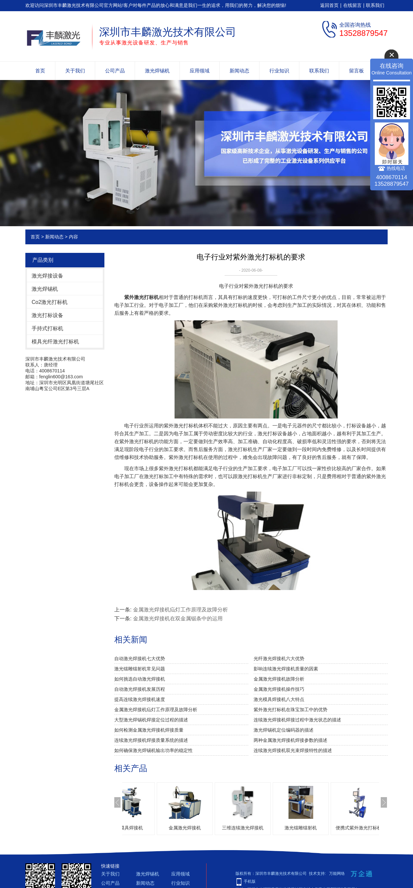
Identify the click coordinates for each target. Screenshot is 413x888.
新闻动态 (239, 70)
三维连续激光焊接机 (272, 827)
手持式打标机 (47, 328)
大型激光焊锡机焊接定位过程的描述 (151, 719)
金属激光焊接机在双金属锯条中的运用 (178, 618)
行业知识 (279, 70)
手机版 (250, 881)
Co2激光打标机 (50, 302)
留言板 (356, 70)
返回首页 (329, 5)
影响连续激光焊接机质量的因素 (286, 668)
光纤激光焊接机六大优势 (279, 658)
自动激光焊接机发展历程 (139, 689)
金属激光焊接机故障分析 (279, 679)
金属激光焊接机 (214, 827)
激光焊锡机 (157, 70)
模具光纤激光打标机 (55, 341)
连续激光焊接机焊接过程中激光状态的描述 (297, 719)
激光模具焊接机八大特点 (279, 699)
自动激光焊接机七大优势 (139, 658)
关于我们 (75, 70)
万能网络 (337, 873)
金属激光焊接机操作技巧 (279, 689)
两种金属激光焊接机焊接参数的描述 (290, 740)
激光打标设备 (47, 315)
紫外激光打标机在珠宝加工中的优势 (290, 709)
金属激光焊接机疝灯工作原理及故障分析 (180, 609)
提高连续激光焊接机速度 (139, 699)
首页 (40, 70)
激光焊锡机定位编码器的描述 (284, 730)
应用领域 (199, 70)
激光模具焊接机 (156, 827)
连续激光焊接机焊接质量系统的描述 (151, 740)
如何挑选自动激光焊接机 (139, 679)
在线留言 (352, 5)
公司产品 (115, 70)
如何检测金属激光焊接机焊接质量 (148, 730)
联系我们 (375, 5)
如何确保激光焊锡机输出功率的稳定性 (153, 750)
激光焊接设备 (47, 276)
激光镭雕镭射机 (330, 827)
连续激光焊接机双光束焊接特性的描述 (293, 750)
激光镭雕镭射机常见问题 (139, 668)
